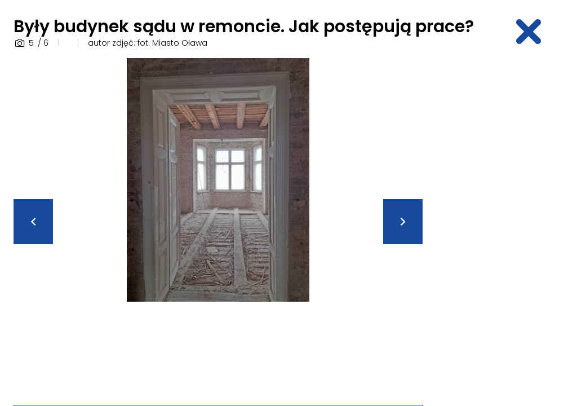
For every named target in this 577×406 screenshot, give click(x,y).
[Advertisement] (506, 227)
